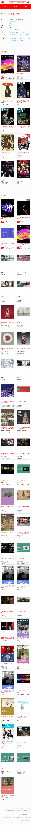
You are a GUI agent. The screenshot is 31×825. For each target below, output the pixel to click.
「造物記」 (3, 375)
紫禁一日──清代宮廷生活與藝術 (7, 323)
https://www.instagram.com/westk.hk (18, 32)
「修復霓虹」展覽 (4, 270)
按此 (29, 814)
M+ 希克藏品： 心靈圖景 (22, 401)
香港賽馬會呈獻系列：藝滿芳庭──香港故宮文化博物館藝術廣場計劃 (7, 428)
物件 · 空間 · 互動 (21, 270)
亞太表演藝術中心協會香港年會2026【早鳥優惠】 (7, 74)
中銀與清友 (19, 375)
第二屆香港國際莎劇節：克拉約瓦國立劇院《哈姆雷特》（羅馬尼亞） (7, 127)
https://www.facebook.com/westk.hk (18, 30)
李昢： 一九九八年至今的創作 (7, 506)
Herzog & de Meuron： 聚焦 (22, 769)
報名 (18, 222)
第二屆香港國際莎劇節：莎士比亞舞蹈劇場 (7, 664)
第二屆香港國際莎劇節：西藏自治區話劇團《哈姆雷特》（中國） (23, 100)
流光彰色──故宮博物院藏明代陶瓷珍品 (7, 349)
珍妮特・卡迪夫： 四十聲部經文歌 (7, 769)
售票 (25, 6)
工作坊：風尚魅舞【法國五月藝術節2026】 (23, 218)
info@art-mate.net (24, 817)
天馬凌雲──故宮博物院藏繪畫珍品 (23, 507)
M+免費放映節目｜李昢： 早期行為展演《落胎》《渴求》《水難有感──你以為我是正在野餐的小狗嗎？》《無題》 (23, 534)
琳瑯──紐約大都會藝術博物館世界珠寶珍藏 (7, 559)
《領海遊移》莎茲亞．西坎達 (7, 532)
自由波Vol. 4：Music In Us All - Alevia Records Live (23, 717)
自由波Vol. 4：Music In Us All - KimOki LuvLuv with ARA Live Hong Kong (7, 744)
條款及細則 (28, 808)
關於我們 (12, 808)
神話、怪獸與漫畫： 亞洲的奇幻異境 (7, 795)
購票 (15, 6)
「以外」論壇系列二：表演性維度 (7, 244)
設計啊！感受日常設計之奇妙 (7, 716)
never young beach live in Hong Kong (22, 743)
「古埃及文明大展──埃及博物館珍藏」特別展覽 (23, 428)
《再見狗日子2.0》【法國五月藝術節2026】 (23, 153)
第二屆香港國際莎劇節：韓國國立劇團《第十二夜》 (23, 127)
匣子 (2, 296)
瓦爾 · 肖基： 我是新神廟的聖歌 (7, 612)
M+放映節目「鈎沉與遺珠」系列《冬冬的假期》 (23, 664)
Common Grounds (5, 152)
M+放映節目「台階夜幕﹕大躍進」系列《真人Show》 (23, 638)
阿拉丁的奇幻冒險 (20, 74)
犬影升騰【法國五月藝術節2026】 (6, 218)
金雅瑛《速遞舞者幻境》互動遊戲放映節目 (7, 454)
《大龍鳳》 (19, 179)
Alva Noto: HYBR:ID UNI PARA (23, 690)
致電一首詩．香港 (20, 558)
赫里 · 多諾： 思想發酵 (21, 611)
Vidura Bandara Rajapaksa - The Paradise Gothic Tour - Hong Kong (7, 101)
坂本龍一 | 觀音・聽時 (21, 480)
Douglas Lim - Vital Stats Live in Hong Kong (7, 179)
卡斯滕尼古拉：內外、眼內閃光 (23, 453)
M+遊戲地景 (19, 296)
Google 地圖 (11, 21)
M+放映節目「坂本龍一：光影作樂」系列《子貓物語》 (23, 585)
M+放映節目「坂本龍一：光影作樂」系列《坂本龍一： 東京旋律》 (7, 586)
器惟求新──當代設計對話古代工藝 (23, 349)
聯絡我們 (17, 808)
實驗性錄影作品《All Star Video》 (6, 480)
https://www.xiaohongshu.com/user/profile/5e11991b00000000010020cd (19, 39)
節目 (5, 6)
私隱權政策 (22, 808)
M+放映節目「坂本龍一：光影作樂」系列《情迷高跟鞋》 (7, 690)
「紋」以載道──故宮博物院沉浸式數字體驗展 (7, 402)
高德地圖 (10, 23)
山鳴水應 (18, 322)
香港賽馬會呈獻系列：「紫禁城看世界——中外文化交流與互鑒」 (8, 638)
